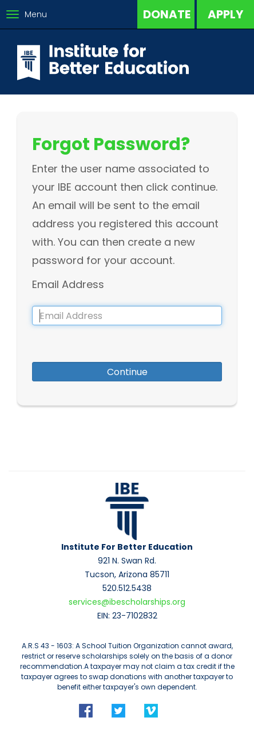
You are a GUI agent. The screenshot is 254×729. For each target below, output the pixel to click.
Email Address (68, 284)
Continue (127, 372)
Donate (166, 14)
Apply (225, 14)
